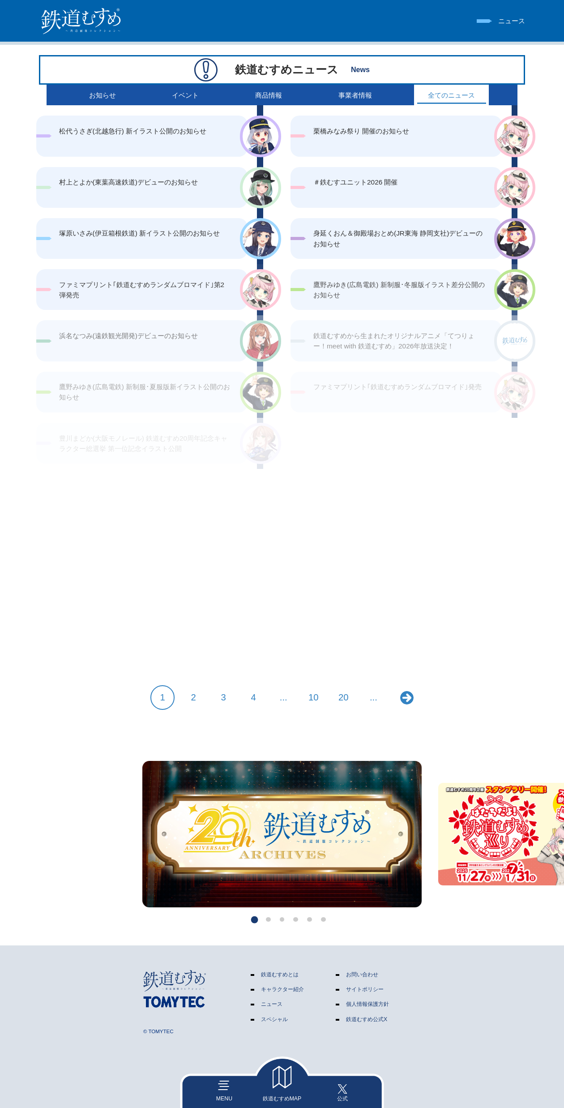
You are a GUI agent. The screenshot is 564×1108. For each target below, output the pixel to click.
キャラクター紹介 (282, 989)
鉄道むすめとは (280, 974)
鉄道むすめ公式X (366, 1019)
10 (313, 697)
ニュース (271, 1004)
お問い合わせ (362, 974)
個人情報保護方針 (367, 1004)
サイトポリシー (365, 989)
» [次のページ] (407, 697)
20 (343, 697)
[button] (254, 919)
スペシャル (274, 1019)
